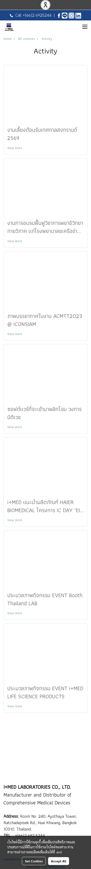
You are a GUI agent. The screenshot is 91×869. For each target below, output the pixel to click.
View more (15, 148)
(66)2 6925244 (38, 15)
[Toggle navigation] (85, 27)
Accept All (58, 861)
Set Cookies (34, 861)
